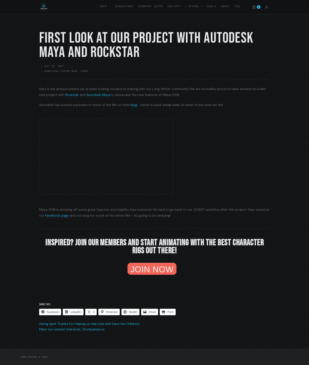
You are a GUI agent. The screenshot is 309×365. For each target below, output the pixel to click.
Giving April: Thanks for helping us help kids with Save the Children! (89, 324)
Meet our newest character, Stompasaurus (72, 329)
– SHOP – (103, 6)
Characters (124, 6)
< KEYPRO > (194, 6)
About (225, 6)
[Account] (266, 7)
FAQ (237, 6)
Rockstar (72, 95)
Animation (51, 71)
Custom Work (69, 71)
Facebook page (57, 215)
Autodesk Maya (98, 95)
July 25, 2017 (54, 66)
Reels (211, 6)
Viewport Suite (150, 6)
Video (84, 71)
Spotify (173, 6)
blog (133, 105)
